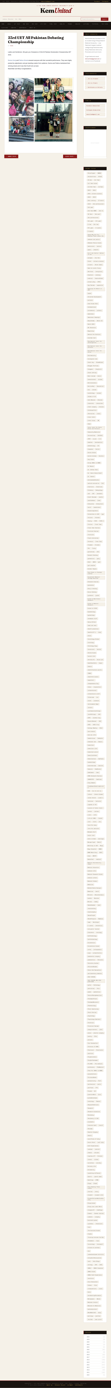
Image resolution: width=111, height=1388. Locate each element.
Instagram (105, 1)
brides (100, 379)
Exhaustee (91, 504)
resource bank (92, 1125)
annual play (91, 282)
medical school (92, 878)
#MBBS (99, 173)
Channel (100, 400)
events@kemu (91, 500)
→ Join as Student (92, 79)
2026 (88, 1337)
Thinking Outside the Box (96, 1237)
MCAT (101, 852)
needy (96, 901)
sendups (90, 1149)
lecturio (98, 801)
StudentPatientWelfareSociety (96, 1199)
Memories (90, 891)
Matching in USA (93, 845)
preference (91, 1067)
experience (97, 507)
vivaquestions (92, 1288)
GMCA (94, 562)
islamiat (96, 701)
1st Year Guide (92, 183)
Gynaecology (91, 612)
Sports (90, 1176)
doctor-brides (92, 456)
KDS (100, 721)
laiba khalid (92, 798)
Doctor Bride (92, 452)
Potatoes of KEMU (93, 1046)
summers (90, 1217)
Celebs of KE (92, 396)
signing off (91, 1156)
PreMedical (100, 1067)
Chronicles (91, 413)
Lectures (86, 24)
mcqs (89, 856)
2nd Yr (101, 211)
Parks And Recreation (94, 970)
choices (101, 407)
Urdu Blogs (96, 1261)
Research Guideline (94, 1111)
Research (90, 1108)
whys (99, 1312)
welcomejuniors (92, 1309)
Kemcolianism (92, 759)
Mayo (101, 845)
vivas (100, 1288)
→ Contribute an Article (94, 87)
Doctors (101, 456)
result (101, 1125)
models (90, 898)
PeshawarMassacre (93, 1002)
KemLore (77, 24)
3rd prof (97, 214)
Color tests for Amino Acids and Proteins (95, 427)
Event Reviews (92, 497)
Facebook (97, 1)
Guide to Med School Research (94, 599)
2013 (89, 190)
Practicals (99, 1050)
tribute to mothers (94, 1247)
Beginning (91, 331)
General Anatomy (93, 555)
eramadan (99, 493)
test (89, 1227)
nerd (99, 905)
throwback (91, 1241)
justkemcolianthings (94, 711)
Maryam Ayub (91, 842)
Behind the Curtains (94, 334)
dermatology (91, 446)
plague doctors (92, 1029)
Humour (90, 666)
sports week (98, 1176)
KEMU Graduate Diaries (95, 776)
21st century (92, 200)
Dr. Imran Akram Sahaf (95, 473)
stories (90, 1191)
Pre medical (98, 1064)
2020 (88, 1349)
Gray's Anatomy (92, 588)
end (89, 493)
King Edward (91, 783)
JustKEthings (92, 714)
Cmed (89, 424)
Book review (91, 376)
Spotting (90, 1180)
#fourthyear (91, 173)
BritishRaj (91, 386)
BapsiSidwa (91, 321)
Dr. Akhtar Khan (93, 469)
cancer (94, 390)
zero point (98, 1319)
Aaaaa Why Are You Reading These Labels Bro (96, 235)
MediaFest (91, 859)
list (89, 822)
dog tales (91, 459)
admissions (91, 246)
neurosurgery (92, 912)
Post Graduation (93, 1043)
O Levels (90, 925)
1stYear (100, 187)
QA (95, 1091)
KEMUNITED (91, 779)
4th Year (43, 24)
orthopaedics (98, 949)
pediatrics (97, 992)
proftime (90, 1087)
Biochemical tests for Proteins (95, 346)
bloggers (90, 369)
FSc (89, 548)
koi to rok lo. (97, 791)
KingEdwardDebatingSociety (96, 786)
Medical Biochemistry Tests (94, 863)
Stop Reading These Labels (94, 1187)
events (101, 497)
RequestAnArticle (93, 1105)
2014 (94, 190)
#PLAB (100, 176)
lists (94, 822)
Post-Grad (105, 24)
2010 (88, 1375)
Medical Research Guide (95, 874)
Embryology (99, 490)
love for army (92, 825)
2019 (88, 1352)
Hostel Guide (92, 653)
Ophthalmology (92, 936)
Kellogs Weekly (92, 728)
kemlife (100, 765)
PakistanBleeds (92, 966)
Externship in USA (93, 514)
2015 (89, 197)
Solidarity (91, 1170)
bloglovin (99, 369)
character (91, 403)
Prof (99, 1081)
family (90, 521)
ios (97, 697)
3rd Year (35, 24)
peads (89, 992)
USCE (100, 1265)
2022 (88, 1344)
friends (97, 545)
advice (99, 246)
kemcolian (91, 745)
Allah (89, 261)
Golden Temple (92, 569)
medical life (92, 871)
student (90, 1195)
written (98, 1316)
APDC (99, 282)
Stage (89, 1183)
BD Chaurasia (92, 327)
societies (91, 1163)
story (96, 1191)
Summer (90, 1213)
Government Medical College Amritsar (94, 577)
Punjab (90, 1091)
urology (90, 1265)
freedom (90, 545)
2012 (88, 1370)
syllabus (90, 1224)
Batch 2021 (91, 324)
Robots (90, 1135)
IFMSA (89, 673)
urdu (89, 1261)
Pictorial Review (93, 1026)
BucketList (100, 386)
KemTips (13, 28)
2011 (88, 1372)
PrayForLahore (92, 1057)
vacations (91, 1278)
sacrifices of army (94, 1139)
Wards (98, 1299)
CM (98, 420)
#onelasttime (92, 176)
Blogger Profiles (93, 366)
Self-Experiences (93, 1146)
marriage (101, 839)
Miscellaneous (99, 895)
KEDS (11, 46)
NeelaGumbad (91, 905)
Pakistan (100, 960)
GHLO (89, 562)
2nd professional (98, 204)
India (89, 687)
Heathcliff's (92, 632)
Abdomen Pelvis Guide (94, 243)
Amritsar (90, 271)
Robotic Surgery (93, 1132)
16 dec (90, 180)
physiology (91, 1016)
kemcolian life (92, 748)
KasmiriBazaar (92, 721)
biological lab (92, 359)
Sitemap (70, 1385)
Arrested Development (94, 297)
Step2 (95, 1183)
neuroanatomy (92, 908)
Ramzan (98, 1101)
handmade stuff (92, 618)
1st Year (17, 24)
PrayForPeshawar (93, 1060)
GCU (98, 552)
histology (91, 642)
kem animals (91, 731)
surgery (97, 1217)
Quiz (99, 1094)
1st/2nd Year (92, 187)
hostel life (91, 656)
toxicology (91, 1244)
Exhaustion (99, 504)
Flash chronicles (93, 538)
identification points (95, 670)
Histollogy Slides (93, 639)
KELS (101, 728)
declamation (98, 442)
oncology (99, 932)
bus (89, 390)
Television (99, 1224)
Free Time (99, 541)
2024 (88, 1342)
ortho (89, 949)
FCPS (95, 521)
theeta (90, 1234)
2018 (88, 1354)
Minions (90, 895)
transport (100, 1244)
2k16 (89, 204)
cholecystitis (92, 410)
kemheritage (91, 762)
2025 (88, 1339)
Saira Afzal (91, 1142)
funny (94, 548)
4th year (98, 221)
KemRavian (98, 769)
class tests (91, 417)
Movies (90, 901)
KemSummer (91, 772)
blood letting (92, 372)
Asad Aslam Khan (93, 303)
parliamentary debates (95, 973)
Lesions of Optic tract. (95, 808)
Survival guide (92, 1220)
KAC (99, 714)
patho (89, 985)
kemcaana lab (92, 742)
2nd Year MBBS (92, 211)
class (98, 413)
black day (91, 362)
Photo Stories (92, 1012)
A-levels (90, 231)
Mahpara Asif (92, 832)
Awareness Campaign (94, 317)
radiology (91, 1101)
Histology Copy (92, 646)
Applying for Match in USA (95, 289)
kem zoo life (92, 735)
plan (101, 1029)
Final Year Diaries (94, 528)
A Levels (98, 228)
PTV (97, 1087)
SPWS (97, 1180)
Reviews (90, 1129)
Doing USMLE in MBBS (94, 463)
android (90, 278)
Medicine (90, 884)
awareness (91, 314)
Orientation (91, 943)
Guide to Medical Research (93, 604)
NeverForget (91, 915)
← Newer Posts (11, 156)
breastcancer (92, 379)
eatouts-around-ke (93, 483)
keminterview (92, 765)
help (99, 632)
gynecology (91, 615)
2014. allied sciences (95, 193)
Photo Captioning (93, 1009)
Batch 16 (99, 321)
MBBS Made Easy (92, 852)
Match (99, 842)
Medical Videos (92, 881)
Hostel (99, 649)
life (95, 815)
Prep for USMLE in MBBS (95, 1070)
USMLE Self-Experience (95, 1275)
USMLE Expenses (98, 1268)
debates (90, 442)
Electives (4, 28)
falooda (97, 517)
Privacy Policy (60, 1385)
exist (89, 507)
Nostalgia (96, 922)
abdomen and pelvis (94, 239)
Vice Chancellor (93, 1282)
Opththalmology (92, 939)
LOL (100, 822)
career (99, 393)
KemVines (99, 779)
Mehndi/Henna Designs (94, 888)
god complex (91, 565)
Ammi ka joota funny (94, 268)
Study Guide (91, 1203)
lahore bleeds (98, 794)
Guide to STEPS (92, 608)
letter (90, 811)
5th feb (96, 224)
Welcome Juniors (93, 1302)
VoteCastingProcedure (94, 1295)
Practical (91, 1050)
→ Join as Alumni (91, 83)
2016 (94, 197)
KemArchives (91, 738)
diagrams (90, 449)
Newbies (100, 919)
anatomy (98, 275)
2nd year (90, 207)
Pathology (97, 985)
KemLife (62, 24)
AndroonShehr (99, 278)
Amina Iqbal (98, 265)
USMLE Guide (91, 1271)
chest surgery (92, 407)
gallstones (91, 552)
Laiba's (100, 798)
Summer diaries (99, 1213)
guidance (90, 595)
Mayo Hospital (92, 849)
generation (91, 558)
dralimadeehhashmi (93, 480)
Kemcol (100, 742)
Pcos (98, 988)
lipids (100, 818)
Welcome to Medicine (94, 1306)
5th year (90, 228)
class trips (91, 420)
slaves (90, 1159)
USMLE (9, 24)
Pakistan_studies (93, 963)
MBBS (100, 849)
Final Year (53, 24)
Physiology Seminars (94, 1019)
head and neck (92, 625)
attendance (91, 310)
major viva (91, 835)
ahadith (96, 250)
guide (97, 595)
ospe (89, 953)
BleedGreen (99, 362)
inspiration (97, 687)
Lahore (90, 794)
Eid (103, 483)
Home (2, 24)
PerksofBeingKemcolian (95, 995)
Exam (99, 500)
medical (98, 859)
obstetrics (99, 925)
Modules (96, 898)
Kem (55, 10)
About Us (32, 28)
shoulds (96, 1152)
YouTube (90, 1319)
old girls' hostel (93, 929)
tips (97, 1241)
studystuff (91, 1210)
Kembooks (100, 738)
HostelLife (91, 659)
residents (91, 1122)
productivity (92, 1081)
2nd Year (26, 24)
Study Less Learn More (95, 1206)
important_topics (93, 677)
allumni (90, 265)
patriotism (91, 988)
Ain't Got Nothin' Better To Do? (96, 253)
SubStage (99, 1210)
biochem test (92, 338)
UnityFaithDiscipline (94, 1258)
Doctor (98, 449)
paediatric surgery (94, 956)
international (92, 690)
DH (98, 446)
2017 (88, 1357)
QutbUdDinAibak (92, 1098)
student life (99, 1195)
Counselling (91, 435)
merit (97, 891)
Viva (95, 1285)
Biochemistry (92, 355)
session (97, 1149)
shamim (90, 1152)
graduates (91, 585)
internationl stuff (94, 694)
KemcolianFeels (92, 755)
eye (103, 514)
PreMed (70, 24)
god (99, 562)
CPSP (89, 439)
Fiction (90, 524)
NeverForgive (92, 919)
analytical (99, 271)
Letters (96, 811)
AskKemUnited (92, 307)
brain (99, 376)
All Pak (97, 258)
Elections (91, 487)
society (98, 1163)
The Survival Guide (94, 1230)
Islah (89, 701)
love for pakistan (93, 828)
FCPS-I (101, 521)
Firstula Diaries (93, 531)
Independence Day (93, 683)
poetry (90, 1036)
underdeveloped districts (96, 1254)
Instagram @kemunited (93, 110)
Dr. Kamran (91, 476)
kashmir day (96, 718)
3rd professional (93, 217)
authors (99, 310)
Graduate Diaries (93, 582)
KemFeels (101, 759)
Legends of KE (92, 804)
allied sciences (99, 261)
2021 (88, 1347)
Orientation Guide (93, 946)
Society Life (92, 1166)
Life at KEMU (92, 818)
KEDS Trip (96, 724)
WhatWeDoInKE (92, 1312)
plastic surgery (99, 1033)
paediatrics (91, 960)
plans (89, 1033)
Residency (91, 1115)
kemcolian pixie (93, 752)
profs (99, 1084)
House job (100, 659)
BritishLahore (92, 383)
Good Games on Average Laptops (95, 572)
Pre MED (90, 1064)
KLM (89, 791)
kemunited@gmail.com (47, 1)
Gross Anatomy (92, 592)
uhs (89, 1251)
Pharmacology (92, 1005)
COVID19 (100, 435)
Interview (91, 697)
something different (94, 1173)
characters (99, 403)
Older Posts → (70, 156)
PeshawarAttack (92, 999)
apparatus (100, 285)
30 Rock (90, 214)
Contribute (22, 28)
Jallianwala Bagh (93, 704)
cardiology (91, 393)
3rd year (90, 221)
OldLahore (91, 932)
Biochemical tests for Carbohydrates (95, 341)
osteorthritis (97, 953)
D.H (100, 439)
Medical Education (93, 867)
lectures (90, 801)
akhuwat (90, 258)
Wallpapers (91, 1299)
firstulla (91, 534)
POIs (95, 1036)
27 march (101, 200)
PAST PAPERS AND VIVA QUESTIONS (94, 980)
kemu (97, 772)
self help (101, 1142)
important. (91, 680)
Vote (89, 1292)
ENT (93, 493)
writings (90, 1316)
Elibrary (90, 490)
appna (89, 293)
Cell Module (91, 400)
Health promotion (93, 629)
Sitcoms (100, 1156)
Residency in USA (93, 1118)
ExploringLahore (93, 511)
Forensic (90, 541)
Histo (89, 636)
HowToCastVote (92, 663)
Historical (91, 649)
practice (90, 1053)
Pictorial (95, 24)
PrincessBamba (92, 1077)
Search (104, 19)
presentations (92, 1074)
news (89, 922)
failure (90, 517)
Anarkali (90, 275)
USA (96, 1265)
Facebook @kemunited (93, 106)
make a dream (92, 839)
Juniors (90, 707)
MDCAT (94, 856)
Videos (90, 1285)
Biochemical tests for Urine (95, 351)
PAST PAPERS (91, 977)
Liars (89, 815)
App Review (91, 285)
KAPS (89, 718)
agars (89, 250)
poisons (90, 1040)
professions (91, 1084)
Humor (100, 663)
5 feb (89, 224)
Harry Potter (92, 622)
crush (94, 439)
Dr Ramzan (91, 466)
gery (98, 558)
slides (96, 1159)
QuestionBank (92, 1094)
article (90, 300)
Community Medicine (94, 432)
